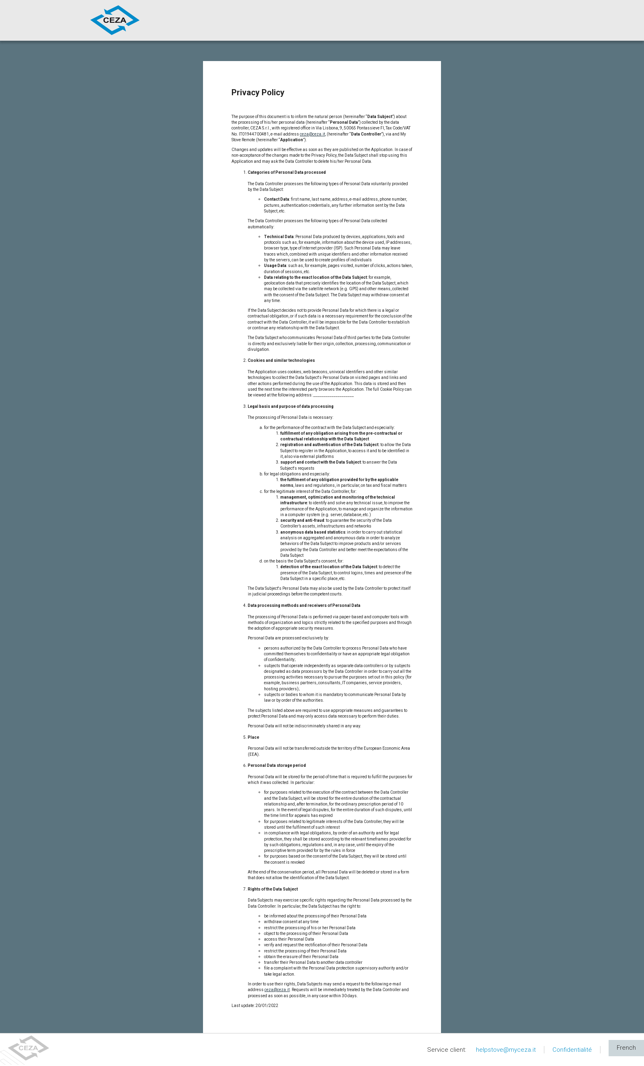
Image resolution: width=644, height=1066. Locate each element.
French (626, 1047)
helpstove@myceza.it (506, 1049)
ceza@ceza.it (312, 134)
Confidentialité (572, 1049)
